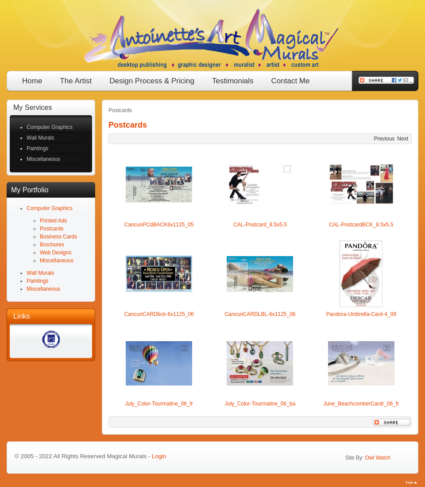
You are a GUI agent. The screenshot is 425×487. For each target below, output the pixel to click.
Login (159, 456)
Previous (384, 139)
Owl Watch (377, 458)
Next (402, 139)
